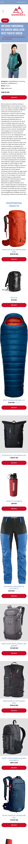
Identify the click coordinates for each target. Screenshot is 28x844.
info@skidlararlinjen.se (21, 2)
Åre (3, 2)
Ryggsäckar (4, 83)
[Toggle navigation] (3, 11)
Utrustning (22, 81)
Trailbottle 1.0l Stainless (14, 501)
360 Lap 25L (14, 297)
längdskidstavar (12, 83)
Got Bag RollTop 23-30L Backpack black (14, 455)
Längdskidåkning (13, 81)
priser (5, 20)
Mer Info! (14, 97)
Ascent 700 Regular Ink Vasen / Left (14, 400)
